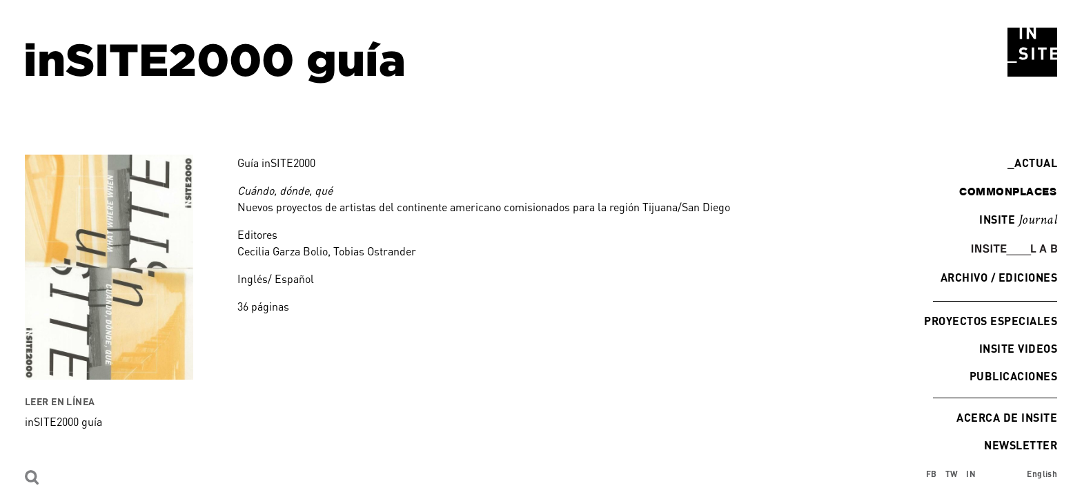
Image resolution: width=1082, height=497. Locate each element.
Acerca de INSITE (1006, 417)
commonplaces (1007, 191)
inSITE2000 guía (63, 422)
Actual (1032, 162)
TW (951, 473)
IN (971, 473)
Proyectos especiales (990, 320)
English (1042, 473)
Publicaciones (1013, 375)
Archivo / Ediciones (999, 277)
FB (931, 473)
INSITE (1018, 220)
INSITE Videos (1018, 348)
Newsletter (1020, 444)
